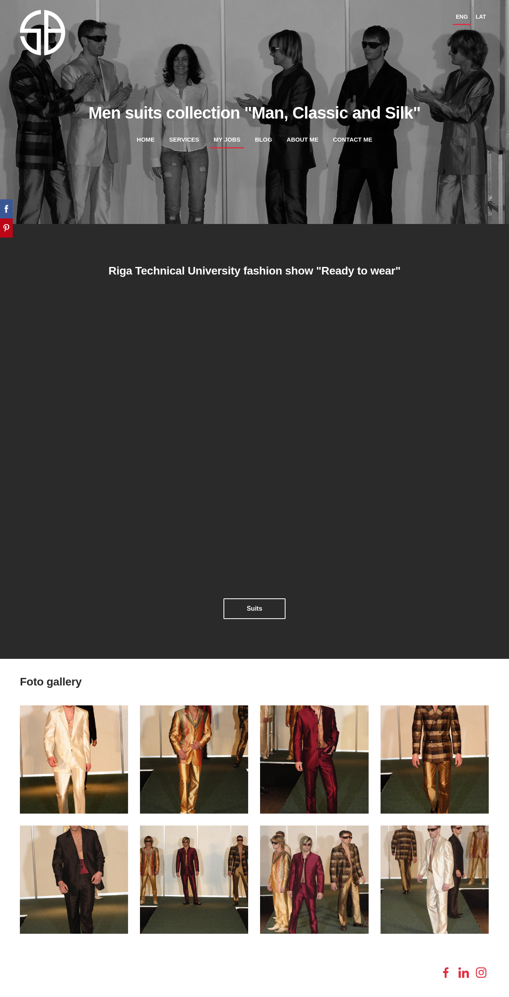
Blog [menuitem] (263, 139)
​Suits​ (254, 608)
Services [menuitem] (184, 139)
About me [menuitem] (303, 139)
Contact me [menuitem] (352, 139)
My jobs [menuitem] (227, 139)
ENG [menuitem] (462, 17)
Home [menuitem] (146, 139)
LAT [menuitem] (481, 17)
